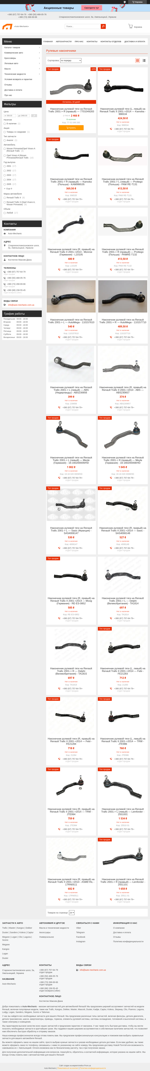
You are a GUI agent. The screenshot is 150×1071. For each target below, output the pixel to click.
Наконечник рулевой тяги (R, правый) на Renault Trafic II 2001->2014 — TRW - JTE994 (71, 812)
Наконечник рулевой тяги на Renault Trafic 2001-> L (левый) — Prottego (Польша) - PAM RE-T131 (123, 182)
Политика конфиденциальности (128, 941)
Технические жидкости (15, 74)
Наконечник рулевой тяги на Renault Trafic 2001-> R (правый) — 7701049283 (71, 110)
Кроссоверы (10, 58)
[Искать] (103, 26)
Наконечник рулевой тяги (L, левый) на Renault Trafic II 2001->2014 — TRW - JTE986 (122, 741)
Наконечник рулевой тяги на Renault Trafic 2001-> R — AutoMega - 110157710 (122, 321)
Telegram (80, 932)
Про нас (79, 41)
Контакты (92, 41)
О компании (119, 928)
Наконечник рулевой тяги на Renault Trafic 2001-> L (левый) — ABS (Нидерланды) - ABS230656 (71, 390)
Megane (6, 944)
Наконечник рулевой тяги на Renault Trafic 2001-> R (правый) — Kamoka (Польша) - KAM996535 (71, 182)
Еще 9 (9, 189)
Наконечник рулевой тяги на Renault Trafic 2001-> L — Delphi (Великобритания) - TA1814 (123, 601)
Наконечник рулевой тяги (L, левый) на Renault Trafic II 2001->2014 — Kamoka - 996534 (123, 112)
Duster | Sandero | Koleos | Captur (17, 932)
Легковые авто (11, 63)
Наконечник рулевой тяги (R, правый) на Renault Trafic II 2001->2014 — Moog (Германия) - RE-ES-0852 (71, 601)
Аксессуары (45, 932)
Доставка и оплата (134, 41)
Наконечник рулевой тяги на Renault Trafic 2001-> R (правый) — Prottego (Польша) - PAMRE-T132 (123, 252)
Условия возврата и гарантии (18, 79)
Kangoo (5, 949)
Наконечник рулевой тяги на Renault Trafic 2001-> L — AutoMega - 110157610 (71, 321)
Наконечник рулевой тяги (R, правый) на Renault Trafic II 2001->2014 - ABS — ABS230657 (122, 390)
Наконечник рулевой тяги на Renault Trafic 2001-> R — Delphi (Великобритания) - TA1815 (71, 671)
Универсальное (46, 937)
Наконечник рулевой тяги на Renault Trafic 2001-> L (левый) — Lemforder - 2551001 (122, 812)
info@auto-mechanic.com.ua (21, 305)
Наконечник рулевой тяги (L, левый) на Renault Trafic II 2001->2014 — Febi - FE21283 (122, 671)
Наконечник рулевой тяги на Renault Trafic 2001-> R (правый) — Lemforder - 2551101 (122, 882)
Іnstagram (80, 941)
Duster (5, 958)
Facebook (80, 937)
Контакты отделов (111, 41)
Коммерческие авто (13, 53)
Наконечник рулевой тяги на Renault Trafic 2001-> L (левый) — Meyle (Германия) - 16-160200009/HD (71, 460)
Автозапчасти (63, 41)
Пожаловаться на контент (67, 1068)
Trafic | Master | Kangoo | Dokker (17, 928)
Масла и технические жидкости (54, 928)
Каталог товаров (12, 47)
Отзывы (8, 85)
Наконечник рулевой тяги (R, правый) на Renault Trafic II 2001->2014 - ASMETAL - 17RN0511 (71, 882)
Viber (78, 928)
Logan (5, 953)
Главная (48, 41)
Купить (72, 128)
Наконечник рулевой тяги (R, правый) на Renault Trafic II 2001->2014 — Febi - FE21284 (71, 741)
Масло (7, 69)
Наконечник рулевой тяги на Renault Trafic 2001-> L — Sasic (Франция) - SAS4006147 (71, 531)
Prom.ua (87, 1066)
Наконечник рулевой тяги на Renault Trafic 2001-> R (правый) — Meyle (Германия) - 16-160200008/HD (123, 460)
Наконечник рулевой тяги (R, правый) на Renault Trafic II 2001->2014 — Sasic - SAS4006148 (122, 531)
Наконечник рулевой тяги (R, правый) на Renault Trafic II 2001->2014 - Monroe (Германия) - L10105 (71, 252)
